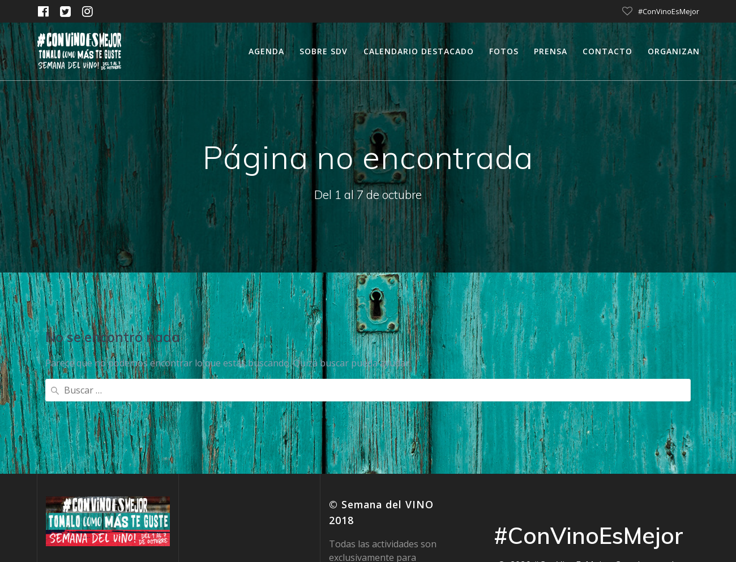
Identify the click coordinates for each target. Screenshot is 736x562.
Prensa (550, 51)
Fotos (504, 51)
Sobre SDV (323, 51)
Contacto (607, 51)
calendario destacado (418, 51)
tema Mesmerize (621, 486)
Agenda (266, 51)
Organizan (674, 51)
